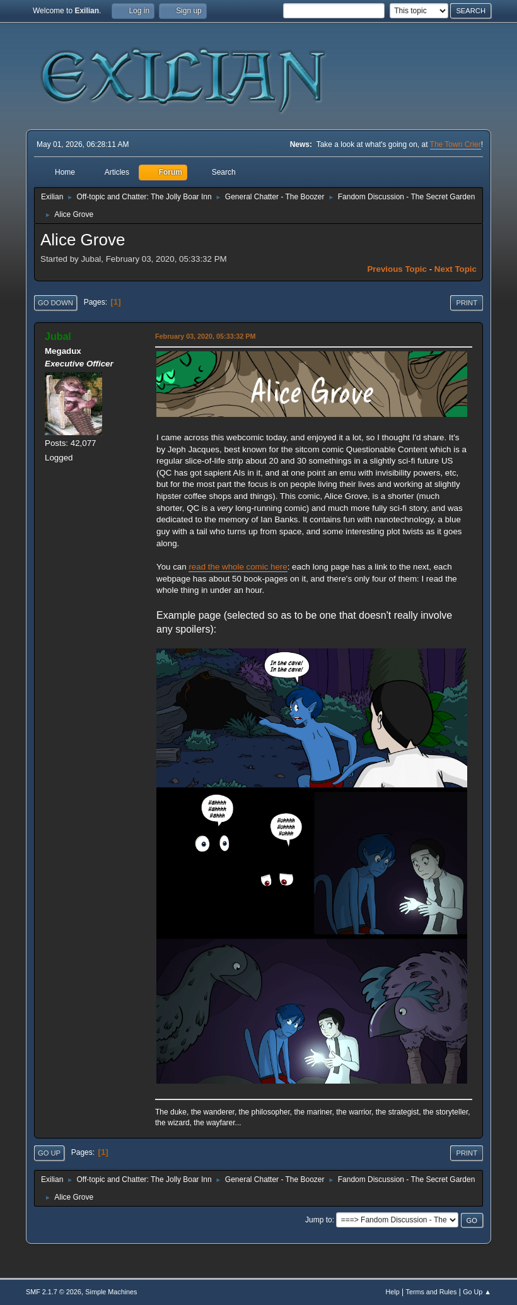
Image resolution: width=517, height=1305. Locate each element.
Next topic (455, 269)
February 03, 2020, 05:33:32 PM (205, 336)
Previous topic (397, 269)
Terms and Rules (431, 1292)
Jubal (58, 336)
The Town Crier (455, 144)
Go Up (49, 1153)
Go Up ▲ (477, 1292)
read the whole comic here (238, 566)
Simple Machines (111, 1292)
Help (393, 1292)
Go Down (55, 303)
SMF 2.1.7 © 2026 (53, 1292)
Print (466, 303)
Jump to (318, 1219)
